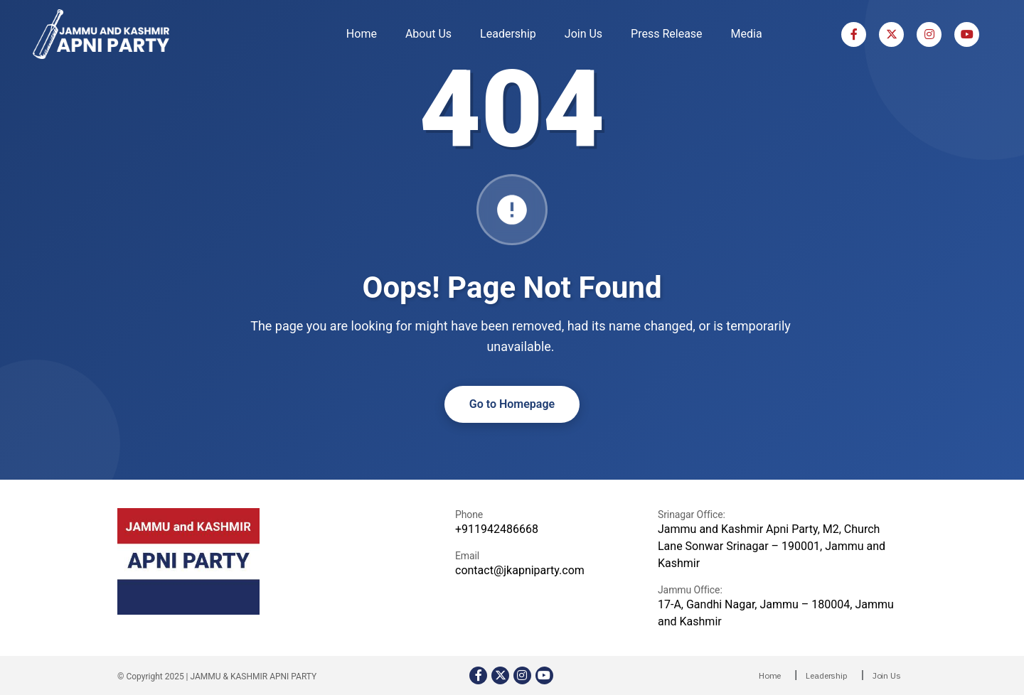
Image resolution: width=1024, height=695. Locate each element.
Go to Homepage (512, 404)
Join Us (583, 34)
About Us (428, 34)
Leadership (508, 34)
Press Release (667, 34)
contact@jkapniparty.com (520, 570)
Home (361, 34)
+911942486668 (496, 529)
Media (746, 34)
